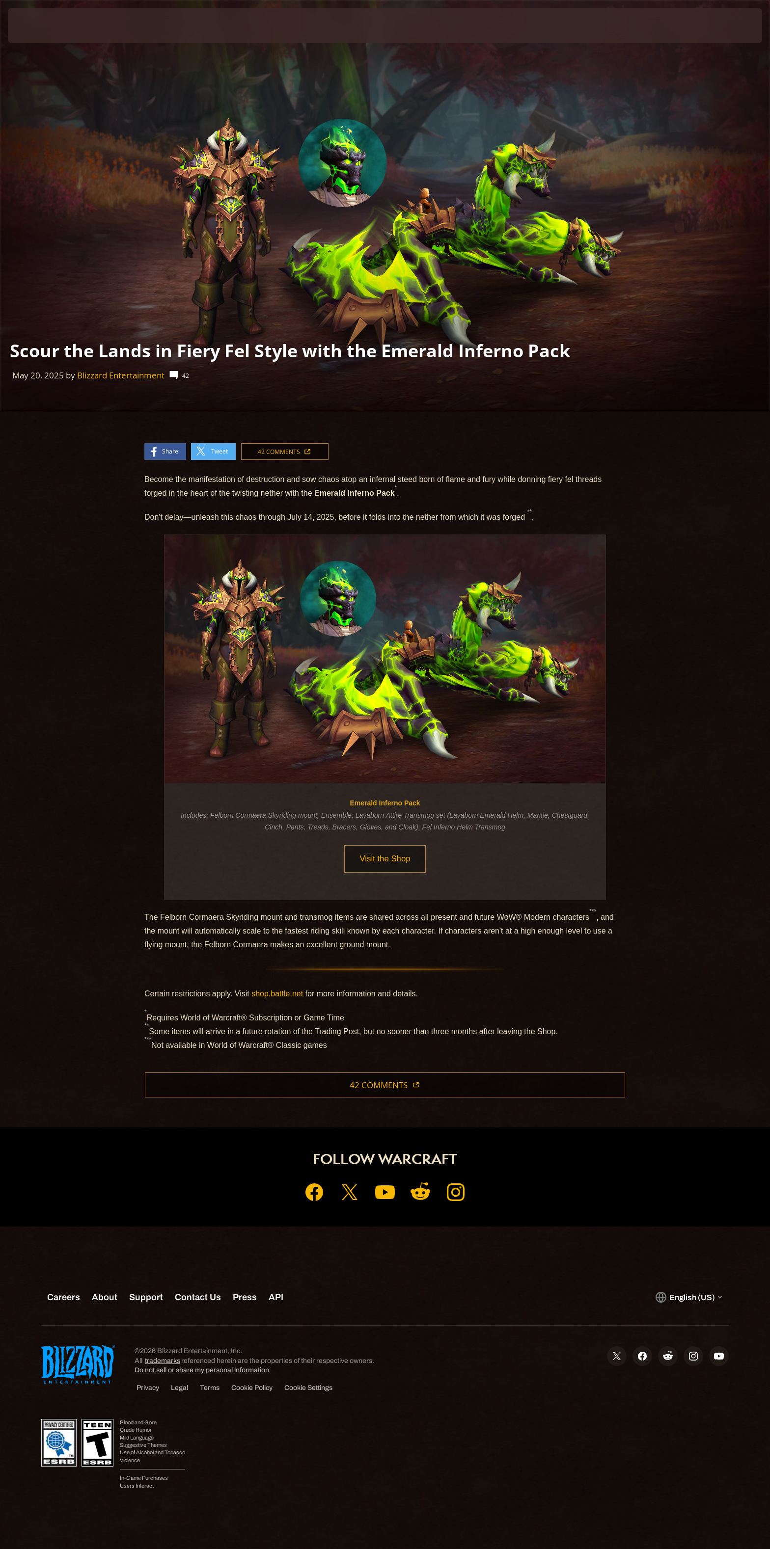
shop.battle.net (277, 993)
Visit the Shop (384, 858)
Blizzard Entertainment (121, 375)
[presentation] (44, 25)
